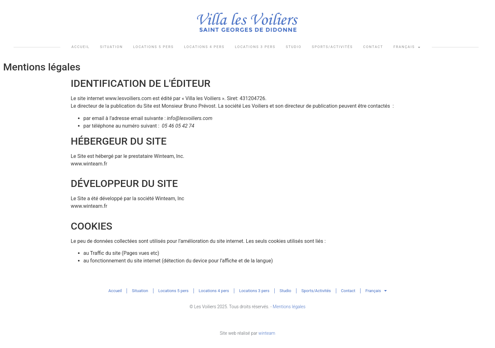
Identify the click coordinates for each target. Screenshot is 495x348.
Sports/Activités (332, 47)
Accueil (80, 47)
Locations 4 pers (204, 47)
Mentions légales (289, 306)
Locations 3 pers (255, 47)
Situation (111, 47)
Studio (293, 47)
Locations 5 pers (153, 47)
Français (407, 47)
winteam (267, 333)
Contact (373, 47)
